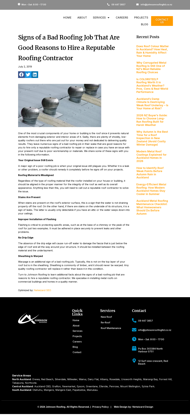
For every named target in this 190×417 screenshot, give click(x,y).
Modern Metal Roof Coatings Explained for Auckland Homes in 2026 (151, 156)
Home (67, 17)
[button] (21, 74)
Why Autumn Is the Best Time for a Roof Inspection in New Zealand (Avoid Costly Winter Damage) (152, 138)
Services (101, 17)
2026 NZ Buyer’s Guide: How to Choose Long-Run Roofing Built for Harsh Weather (151, 120)
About (82, 17)
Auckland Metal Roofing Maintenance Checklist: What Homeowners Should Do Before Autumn (152, 207)
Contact (77, 352)
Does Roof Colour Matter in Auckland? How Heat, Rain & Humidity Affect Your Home (152, 51)
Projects (141, 17)
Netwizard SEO (42, 290)
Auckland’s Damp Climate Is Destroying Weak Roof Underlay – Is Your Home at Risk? (152, 103)
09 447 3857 (145, 320)
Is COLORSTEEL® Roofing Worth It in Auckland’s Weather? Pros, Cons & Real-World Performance (152, 85)
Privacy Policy (100, 406)
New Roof (106, 316)
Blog (144, 24)
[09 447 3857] (134, 320)
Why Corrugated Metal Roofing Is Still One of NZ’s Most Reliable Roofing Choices (151, 67)
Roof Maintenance (111, 328)
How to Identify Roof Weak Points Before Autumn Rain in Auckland (150, 172)
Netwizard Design (142, 406)
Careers (122, 17)
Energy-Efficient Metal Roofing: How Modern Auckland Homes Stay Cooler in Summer (151, 189)
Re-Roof (105, 322)
